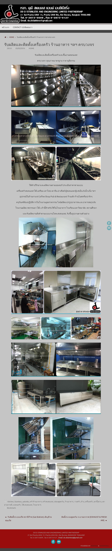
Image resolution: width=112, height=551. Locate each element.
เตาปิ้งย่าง (97, 501)
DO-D (9, 48)
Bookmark (11, 508)
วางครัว (77, 501)
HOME (13, 37)
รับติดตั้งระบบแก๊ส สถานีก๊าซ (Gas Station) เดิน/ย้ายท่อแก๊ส (28, 519)
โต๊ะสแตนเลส (27, 505)
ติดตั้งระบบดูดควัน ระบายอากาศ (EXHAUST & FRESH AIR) (84, 519)
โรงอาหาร (37, 505)
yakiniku (26, 501)
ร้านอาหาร (69, 501)
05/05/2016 (20, 48)
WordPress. (104, 546)
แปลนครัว (17, 505)
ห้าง (82, 501)
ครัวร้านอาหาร (36, 501)
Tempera (94, 546)
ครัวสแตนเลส (48, 501)
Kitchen (11, 501)
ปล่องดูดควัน (59, 501)
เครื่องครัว (89, 501)
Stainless (18, 501)
